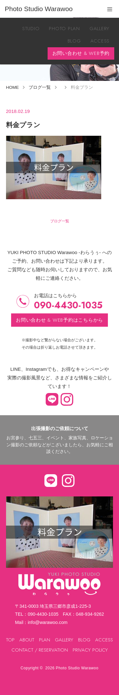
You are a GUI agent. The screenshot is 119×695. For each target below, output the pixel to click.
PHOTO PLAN (64, 28)
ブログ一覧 (59, 221)
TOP (10, 639)
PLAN (44, 639)
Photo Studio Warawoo (77, 668)
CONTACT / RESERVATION (39, 649)
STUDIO (31, 28)
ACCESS (100, 40)
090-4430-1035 (68, 305)
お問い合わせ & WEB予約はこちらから (59, 320)
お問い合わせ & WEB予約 (81, 53)
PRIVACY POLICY (90, 649)
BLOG (74, 40)
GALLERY (99, 28)
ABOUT (26, 639)
